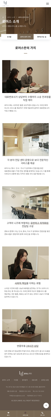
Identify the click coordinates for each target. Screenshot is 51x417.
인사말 (9, 37)
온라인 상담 (45, 380)
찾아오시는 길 (41, 37)
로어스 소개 (6, 380)
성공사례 (34, 380)
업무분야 (25, 380)
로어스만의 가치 (25, 37)
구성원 (16, 380)
